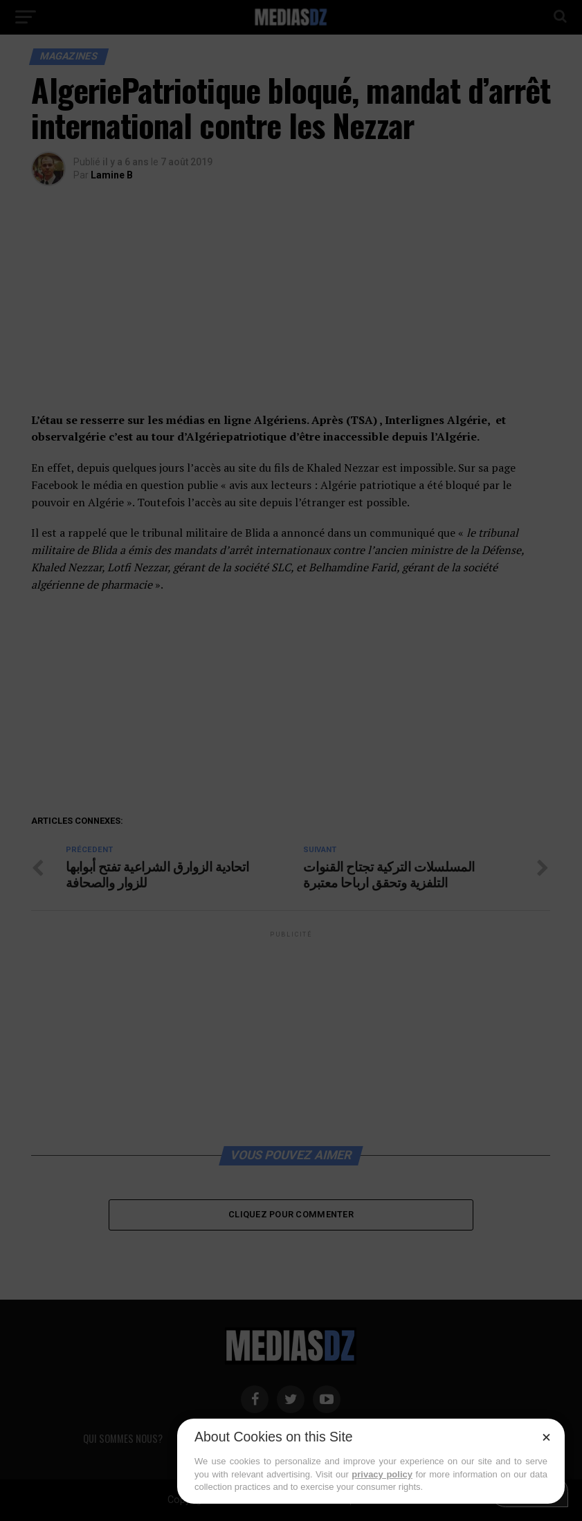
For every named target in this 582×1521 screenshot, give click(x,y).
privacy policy (382, 1474)
